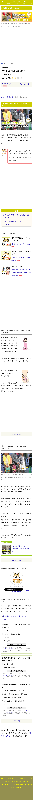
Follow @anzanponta (20, 590)
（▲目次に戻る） (16, 434)
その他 (6, 704)
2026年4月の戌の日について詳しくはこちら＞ (16, 84)
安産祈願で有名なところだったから (15, 690)
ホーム (3, 97)
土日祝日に (7, 637)
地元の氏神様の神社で (10, 667)
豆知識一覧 (10, 97)
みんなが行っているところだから (14, 701)
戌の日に (6, 630)
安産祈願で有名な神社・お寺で (13, 664)
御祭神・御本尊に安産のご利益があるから (17, 694)
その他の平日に (8, 641)
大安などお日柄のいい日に (12, 634)
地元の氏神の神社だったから (13, 697)
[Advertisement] (16, 45)
